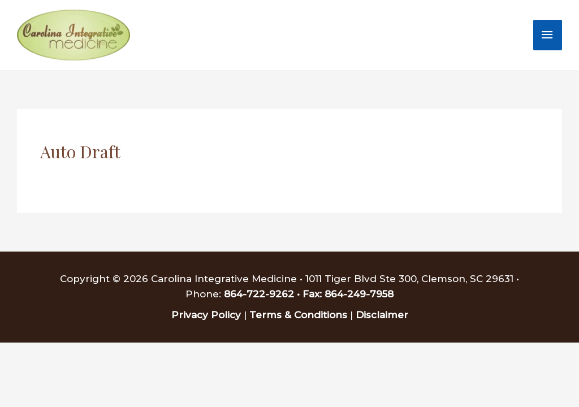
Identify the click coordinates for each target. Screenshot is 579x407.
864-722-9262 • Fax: (274, 294)
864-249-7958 (359, 294)
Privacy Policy (206, 315)
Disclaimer (382, 315)
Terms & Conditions (298, 315)
